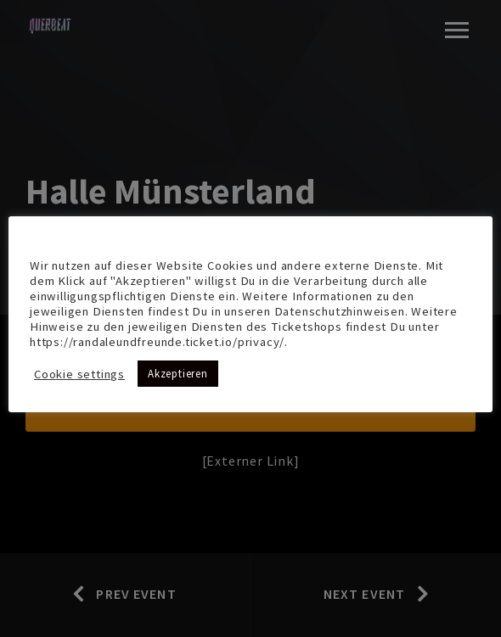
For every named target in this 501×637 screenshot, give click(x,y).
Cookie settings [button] (79, 374)
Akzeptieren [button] (178, 373)
